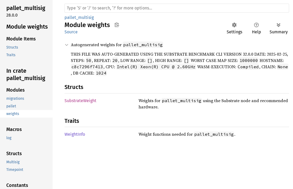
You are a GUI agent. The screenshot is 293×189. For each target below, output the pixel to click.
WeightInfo (74, 134)
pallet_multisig (79, 17)
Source (71, 31)
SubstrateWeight (80, 100)
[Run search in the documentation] (176, 8)
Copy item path (116, 24)
